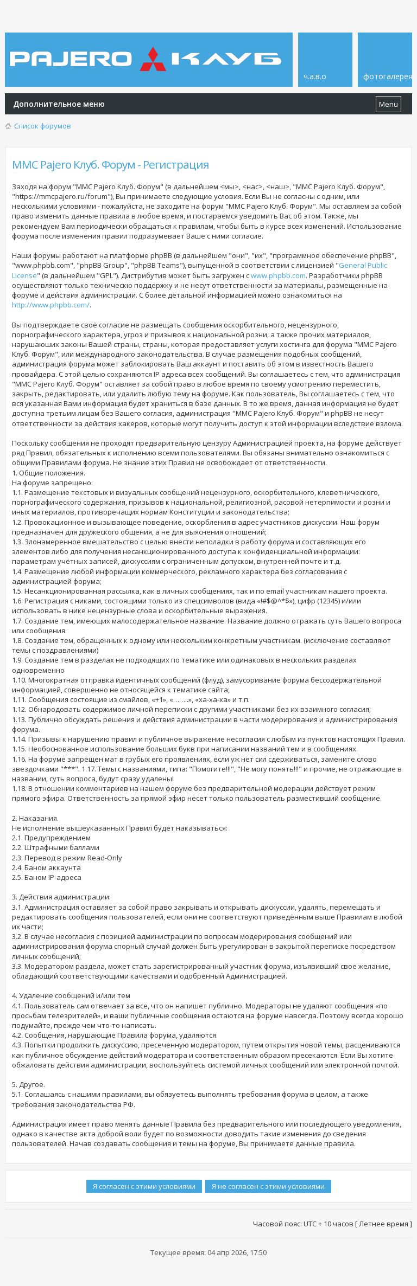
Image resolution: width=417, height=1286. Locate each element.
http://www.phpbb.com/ (51, 305)
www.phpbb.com (278, 275)
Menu (388, 104)
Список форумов (42, 126)
